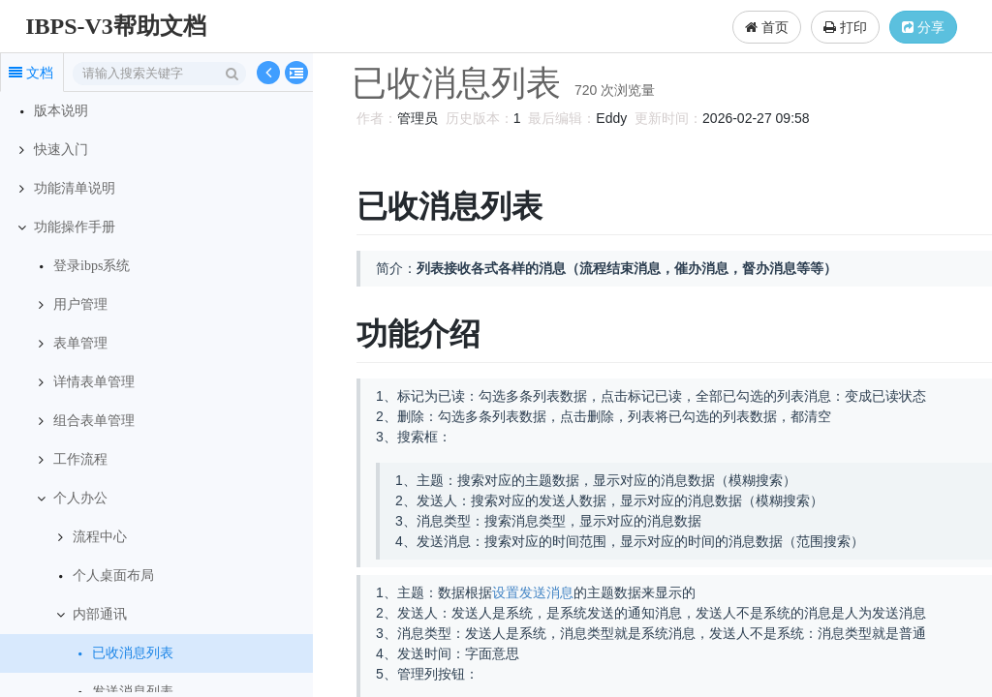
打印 (845, 27)
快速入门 (61, 149)
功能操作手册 (74, 227)
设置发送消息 (530, 592)
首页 (767, 27)
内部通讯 (100, 614)
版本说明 (61, 111)
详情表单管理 (94, 382)
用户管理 (80, 304)
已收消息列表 (132, 653)
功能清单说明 (74, 188)
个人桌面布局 (113, 575)
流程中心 (100, 537)
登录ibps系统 (91, 265)
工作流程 (80, 459)
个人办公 (80, 498)
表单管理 (80, 343)
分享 (923, 27)
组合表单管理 (94, 420)
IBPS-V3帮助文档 (115, 26)
